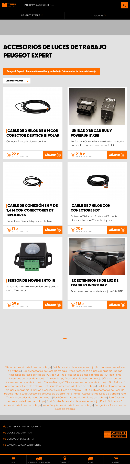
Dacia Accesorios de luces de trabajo (45, 370)
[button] (16, 80)
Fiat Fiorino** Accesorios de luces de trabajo (70, 386)
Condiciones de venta (20, 438)
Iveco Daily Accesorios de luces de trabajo (67, 405)
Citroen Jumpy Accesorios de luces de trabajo (74, 378)
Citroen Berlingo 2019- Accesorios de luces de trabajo (75, 382)
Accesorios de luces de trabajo (79, 71)
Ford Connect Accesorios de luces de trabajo (80, 397)
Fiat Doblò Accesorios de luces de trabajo (56, 389)
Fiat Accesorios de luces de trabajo (73, 367)
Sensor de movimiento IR (31, 281)
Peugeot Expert (15, 71)
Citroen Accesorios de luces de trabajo (28, 367)
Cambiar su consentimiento (24, 444)
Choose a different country (25, 426)
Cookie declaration (19, 432)
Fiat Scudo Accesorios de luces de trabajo (40, 393)
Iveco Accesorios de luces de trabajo (90, 370)
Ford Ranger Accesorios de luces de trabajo (93, 393)
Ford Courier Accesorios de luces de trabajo (72, 401)
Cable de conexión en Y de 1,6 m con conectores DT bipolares (32, 210)
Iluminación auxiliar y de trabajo (44, 71)
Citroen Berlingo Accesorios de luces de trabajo (75, 374)
